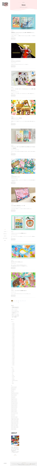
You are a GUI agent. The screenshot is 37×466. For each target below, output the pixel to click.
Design (14, 119)
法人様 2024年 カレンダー (15, 176)
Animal (12, 387)
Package (13, 375)
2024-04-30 (12, 145)
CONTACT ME (15, 455)
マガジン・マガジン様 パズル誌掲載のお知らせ (19, 290)
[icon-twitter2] (4, 463)
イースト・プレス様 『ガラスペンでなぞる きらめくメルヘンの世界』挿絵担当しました (23, 90)
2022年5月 (13, 350)
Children (12, 391)
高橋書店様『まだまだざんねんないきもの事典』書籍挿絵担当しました (22, 32)
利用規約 (31, 464)
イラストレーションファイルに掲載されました (18, 233)
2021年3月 (13, 363)
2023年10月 (13, 332)
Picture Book (13, 376)
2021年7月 (13, 359)
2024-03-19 (12, 260)
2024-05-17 (12, 59)
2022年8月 (13, 346)
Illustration (16, 119)
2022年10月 (13, 345)
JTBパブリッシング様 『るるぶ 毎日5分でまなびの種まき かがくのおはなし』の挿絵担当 (23, 147)
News (15, 178)
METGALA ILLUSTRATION (15, 61)
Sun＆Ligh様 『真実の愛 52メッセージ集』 (18, 205)
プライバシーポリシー (26, 464)
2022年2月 (13, 353)
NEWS (5, 229)
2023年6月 (13, 336)
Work (18, 119)
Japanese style (13, 397)
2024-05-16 (12, 87)
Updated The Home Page (14, 380)
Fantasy (12, 395)
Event (17, 393)
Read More (13, 38)
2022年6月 (13, 349)
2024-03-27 (12, 231)
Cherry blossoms (13, 389)
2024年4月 (13, 324)
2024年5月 (13, 323)
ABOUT (5, 240)
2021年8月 (13, 358)
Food (15, 395)
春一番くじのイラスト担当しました (17, 261)
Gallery (5, 231)
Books (15, 387)
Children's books (13, 393)
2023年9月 (13, 333)
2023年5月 (13, 337)
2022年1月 (13, 354)
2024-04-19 (12, 175)
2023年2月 (13, 341)
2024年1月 (13, 328)
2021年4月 (13, 362)
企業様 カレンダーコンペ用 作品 (16, 118)
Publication (13, 379)
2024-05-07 (12, 116)
